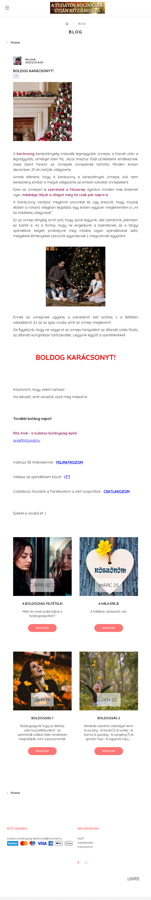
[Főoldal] (67, 23)
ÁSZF (81, 838)
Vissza (15, 42)
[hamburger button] (7, 8)
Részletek (42, 627)
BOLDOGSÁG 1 (42, 718)
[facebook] (16, 76)
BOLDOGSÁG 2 (109, 718)
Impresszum (85, 846)
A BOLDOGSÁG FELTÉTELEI (42, 604)
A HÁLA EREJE (109, 604)
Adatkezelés (85, 842)
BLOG (82, 23)
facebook (78, 863)
